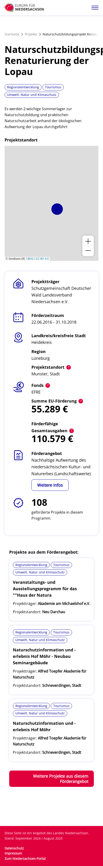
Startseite (12, 34)
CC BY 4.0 (42, 258)
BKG (30, 258)
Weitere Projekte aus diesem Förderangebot (60, 778)
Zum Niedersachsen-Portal (25, 858)
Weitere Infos (50, 485)
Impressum (13, 853)
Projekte (31, 34)
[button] (57, 209)
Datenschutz (14, 848)
